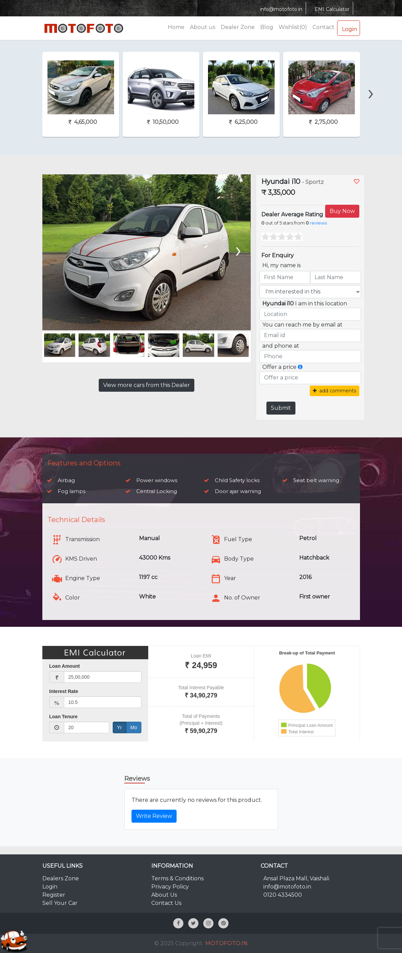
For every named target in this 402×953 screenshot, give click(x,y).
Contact (323, 27)
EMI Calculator (331, 9)
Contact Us (166, 903)
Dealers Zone (60, 878)
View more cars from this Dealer (146, 385)
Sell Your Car (60, 903)
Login (348, 28)
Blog (266, 27)
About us (202, 27)
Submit (281, 408)
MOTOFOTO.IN (226, 943)
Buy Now (342, 211)
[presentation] (370, 81)
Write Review (154, 816)
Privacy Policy (170, 886)
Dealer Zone (238, 27)
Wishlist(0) (293, 27)
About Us (164, 895)
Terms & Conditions (177, 878)
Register (53, 895)
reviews (318, 223)
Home (176, 27)
